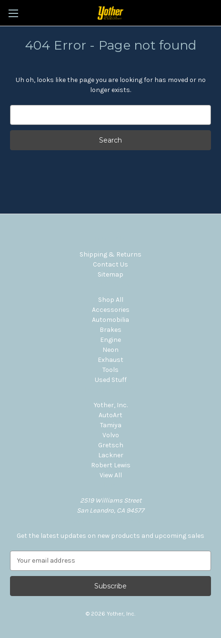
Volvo (110, 435)
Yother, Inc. (111, 405)
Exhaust (110, 360)
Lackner (110, 455)
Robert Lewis (111, 465)
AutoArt (110, 415)
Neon (110, 350)
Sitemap (110, 274)
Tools (110, 370)
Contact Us (110, 264)
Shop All (110, 300)
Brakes (110, 330)
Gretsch (110, 445)
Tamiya (110, 425)
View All (111, 475)
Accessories (111, 310)
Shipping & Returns (110, 254)
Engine (110, 340)
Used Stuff (111, 380)
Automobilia (110, 320)
